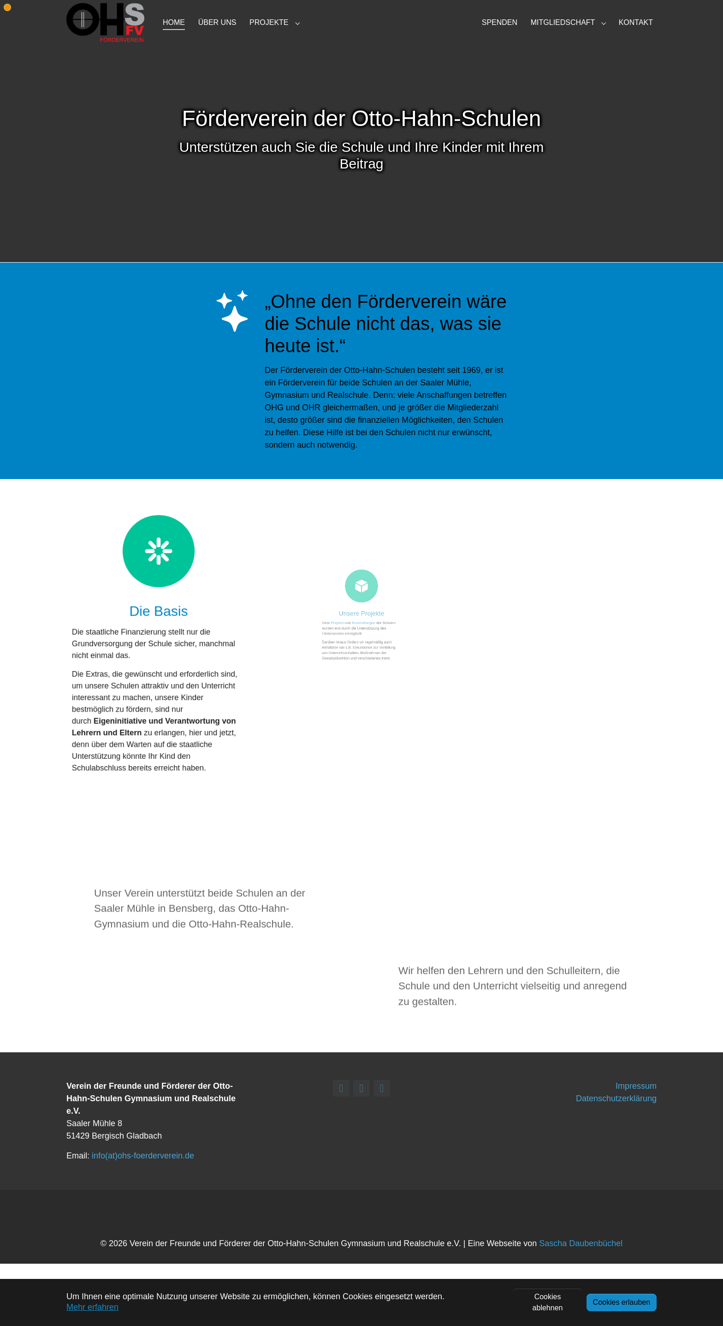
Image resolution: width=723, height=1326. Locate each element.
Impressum (636, 1100)
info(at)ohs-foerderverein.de (143, 1170)
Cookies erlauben (622, 1302)
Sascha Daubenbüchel (580, 1258)
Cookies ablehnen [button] (548, 1302)
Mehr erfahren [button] (92, 1307)
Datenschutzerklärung (616, 1113)
